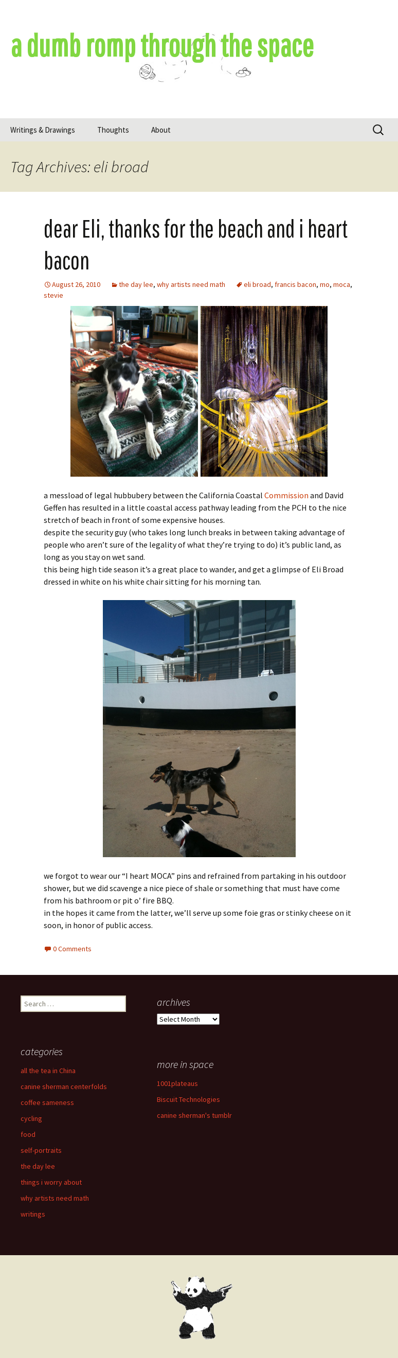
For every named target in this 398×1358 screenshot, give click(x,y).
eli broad (257, 284)
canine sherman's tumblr (194, 1115)
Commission (286, 495)
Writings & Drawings (42, 130)
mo (325, 284)
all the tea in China (48, 1070)
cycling (31, 1118)
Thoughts (113, 130)
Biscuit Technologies (188, 1099)
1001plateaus (177, 1083)
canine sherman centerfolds (64, 1086)
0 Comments (72, 948)
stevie (53, 295)
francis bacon (295, 284)
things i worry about (51, 1182)
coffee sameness (47, 1102)
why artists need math (191, 284)
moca (341, 284)
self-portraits (41, 1150)
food (28, 1134)
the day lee (136, 284)
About (161, 130)
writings (33, 1214)
